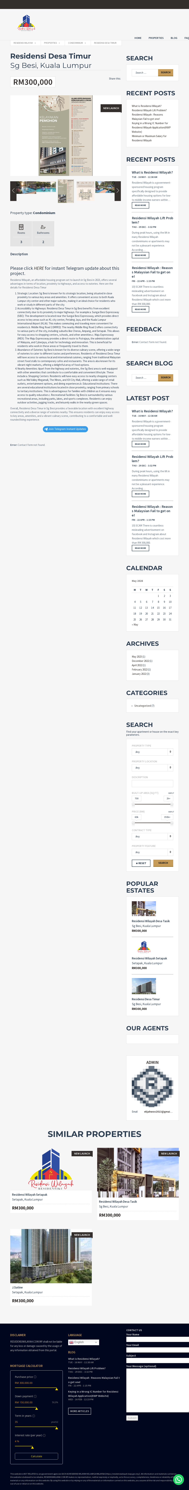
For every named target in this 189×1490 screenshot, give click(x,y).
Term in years (24, 1412)
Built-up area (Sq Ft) (145, 789)
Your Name (152, 1333)
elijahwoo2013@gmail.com (160, 1108)
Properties (145, 22)
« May (135, 621)
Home (127, 22)
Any (138, 748)
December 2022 (140, 657)
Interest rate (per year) (30, 1432)
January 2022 (139, 670)
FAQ (176, 22)
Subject (152, 1354)
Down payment (25, 1393)
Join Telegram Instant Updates (65, 425)
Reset (142, 859)
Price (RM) (138, 808)
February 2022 (139, 666)
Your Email (152, 1344)
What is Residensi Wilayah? (147, 102)
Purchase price (25, 1373)
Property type (141, 742)
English (76, 1339)
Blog (163, 22)
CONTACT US (152, 1371)
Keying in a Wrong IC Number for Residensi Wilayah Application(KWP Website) (151, 124)
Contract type (142, 826)
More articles (79, 1407)
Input (171, 789)
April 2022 (137, 661)
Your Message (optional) (152, 1385)
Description (140, 773)
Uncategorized (142, 702)
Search (163, 859)
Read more (140, 201)
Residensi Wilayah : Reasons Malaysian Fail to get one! (152, 268)
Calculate (36, 1453)
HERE (39, 265)
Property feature (144, 842)
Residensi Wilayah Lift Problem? (149, 107)
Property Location (144, 758)
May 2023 (137, 653)
